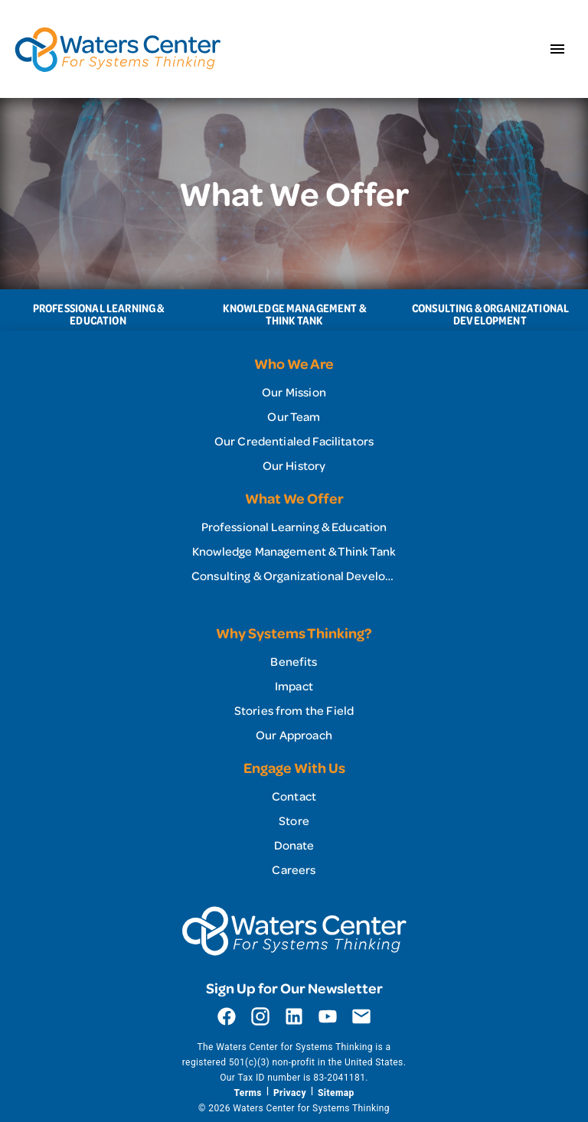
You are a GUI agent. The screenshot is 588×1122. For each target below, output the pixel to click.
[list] (294, 416)
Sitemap (336, 1093)
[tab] (98, 310)
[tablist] (294, 310)
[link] (294, 392)
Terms (247, 1093)
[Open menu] (557, 49)
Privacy (289, 1093)
